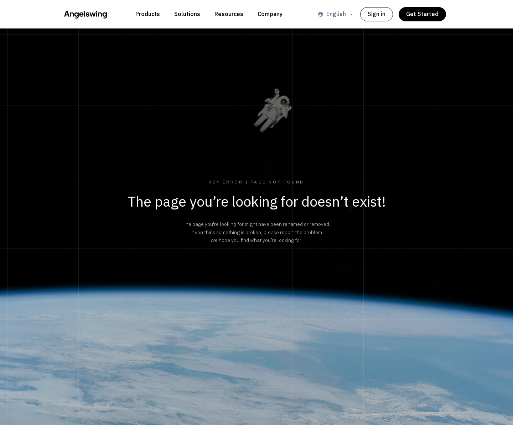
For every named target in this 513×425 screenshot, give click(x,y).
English (336, 14)
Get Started (422, 14)
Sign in (376, 14)
